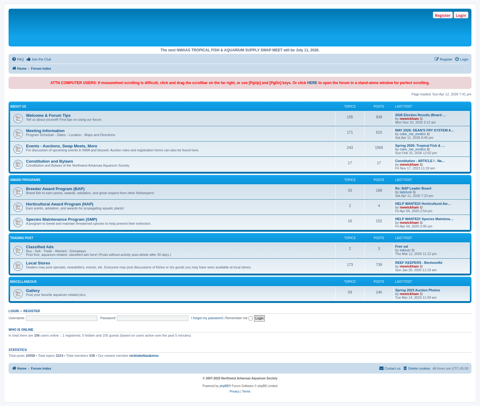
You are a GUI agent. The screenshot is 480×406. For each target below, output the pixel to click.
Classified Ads (40, 247)
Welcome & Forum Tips (48, 115)
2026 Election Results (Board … (420, 115)
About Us (18, 106)
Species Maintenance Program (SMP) (61, 219)
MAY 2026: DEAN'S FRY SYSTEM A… (424, 130)
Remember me (239, 318)
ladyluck (406, 192)
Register (443, 15)
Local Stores (38, 263)
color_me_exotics (413, 134)
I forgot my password (207, 318)
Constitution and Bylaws (49, 161)
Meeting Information (45, 130)
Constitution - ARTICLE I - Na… (420, 161)
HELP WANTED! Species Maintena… (424, 219)
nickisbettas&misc (144, 355)
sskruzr (405, 250)
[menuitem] (18, 59)
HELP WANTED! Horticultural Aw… (423, 203)
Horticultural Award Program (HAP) (59, 204)
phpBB (224, 386)
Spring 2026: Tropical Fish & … (420, 145)
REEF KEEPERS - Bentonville (418, 262)
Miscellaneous (23, 281)
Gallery (33, 290)
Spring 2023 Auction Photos (417, 290)
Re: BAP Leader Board (413, 188)
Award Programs (25, 180)
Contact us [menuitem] (390, 368)
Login (461, 15)
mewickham (409, 118)
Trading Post (21, 238)
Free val (401, 246)
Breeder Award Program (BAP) (55, 188)
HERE (312, 83)
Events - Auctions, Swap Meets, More (61, 146)
